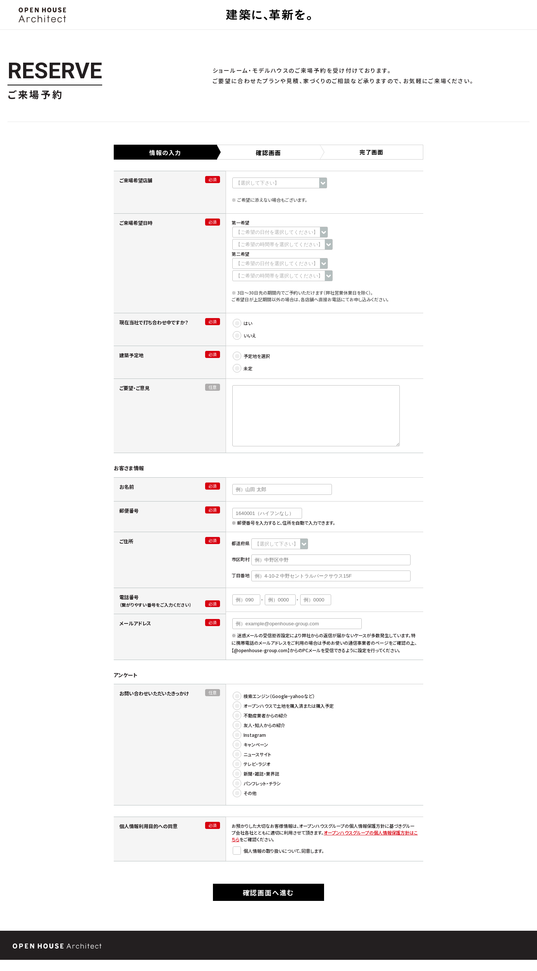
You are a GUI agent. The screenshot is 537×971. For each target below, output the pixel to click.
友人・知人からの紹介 (259, 736)
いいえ (244, 335)
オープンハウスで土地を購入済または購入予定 (283, 717)
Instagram (249, 746)
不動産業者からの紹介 (260, 726)
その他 (245, 804)
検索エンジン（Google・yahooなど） (274, 707)
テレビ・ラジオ (251, 775)
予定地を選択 (251, 356)
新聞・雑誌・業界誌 (256, 785)
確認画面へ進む (269, 903)
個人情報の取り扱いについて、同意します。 (278, 862)
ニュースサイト (252, 765)
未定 (242, 368)
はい (242, 323)
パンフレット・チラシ (256, 794)
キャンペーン (250, 755)
